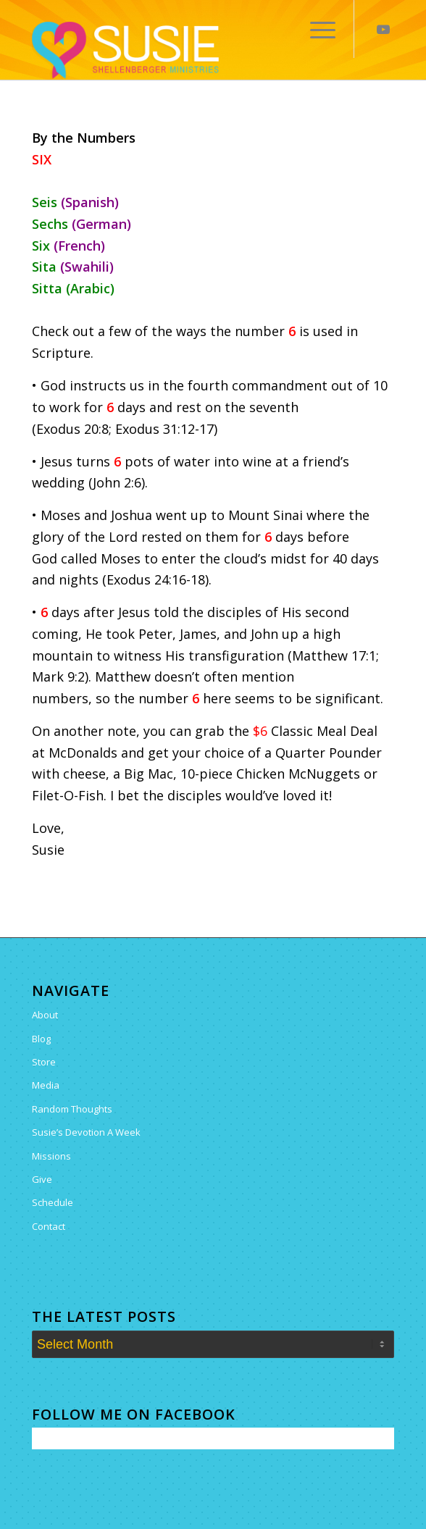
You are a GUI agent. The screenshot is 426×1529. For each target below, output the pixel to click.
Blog (41, 1038)
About (45, 1014)
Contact (48, 1226)
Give (42, 1179)
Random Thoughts (72, 1108)
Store (44, 1061)
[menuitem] (315, 29)
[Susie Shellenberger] (177, 51)
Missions (51, 1156)
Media (45, 1085)
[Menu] (315, 29)
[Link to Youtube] (383, 29)
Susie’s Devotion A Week (86, 1132)
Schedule (52, 1202)
